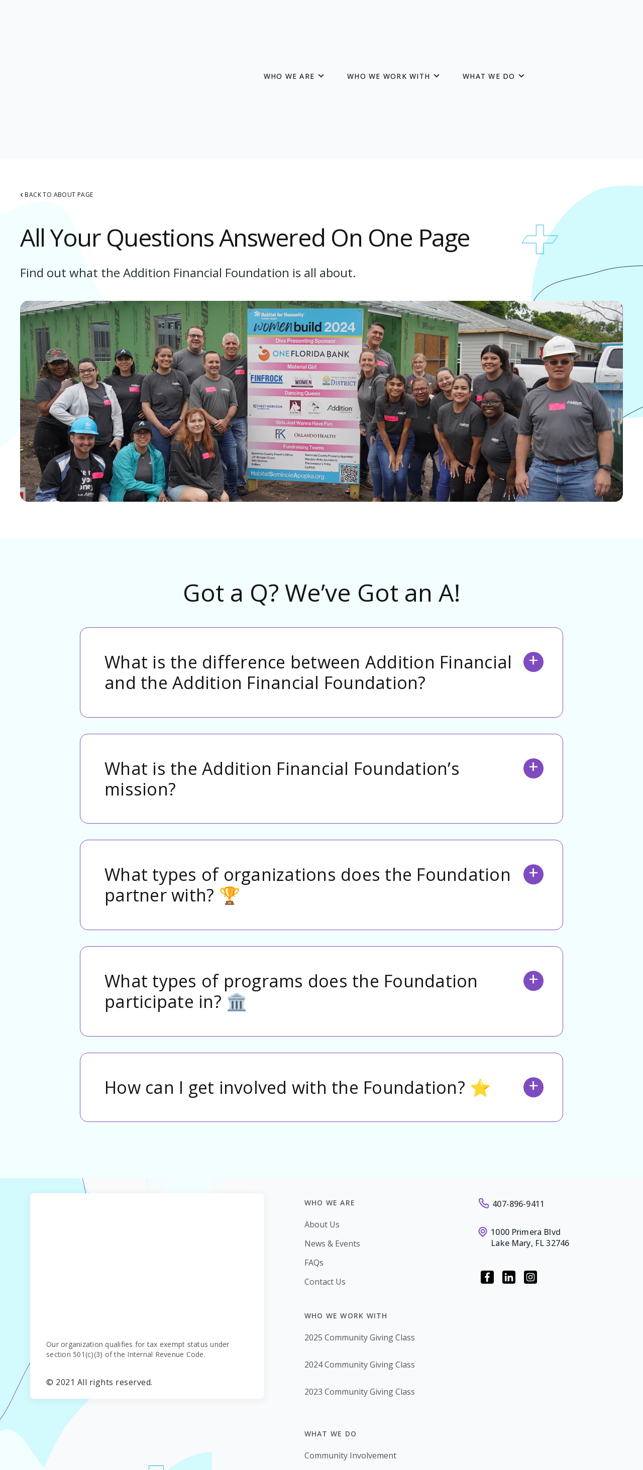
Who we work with (388, 20)
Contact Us (325, 1170)
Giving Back (326, 1363)
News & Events (332, 1132)
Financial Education (340, 1382)
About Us (322, 1112)
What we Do (489, 20)
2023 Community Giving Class (359, 1280)
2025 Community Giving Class (359, 1225)
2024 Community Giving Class (359, 1253)
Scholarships (328, 1420)
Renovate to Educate (343, 1401)
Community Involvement (350, 1343)
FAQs (314, 1151)
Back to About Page (56, 83)
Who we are (289, 20)
